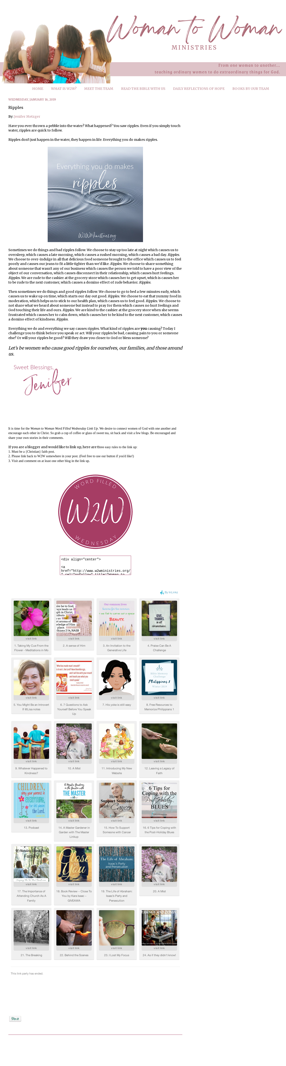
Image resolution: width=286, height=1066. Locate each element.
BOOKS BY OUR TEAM (250, 88)
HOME (37, 88)
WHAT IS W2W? (64, 88)
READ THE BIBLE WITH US (143, 88)
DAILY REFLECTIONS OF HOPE (199, 88)
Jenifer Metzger (27, 116)
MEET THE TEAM (98, 88)
